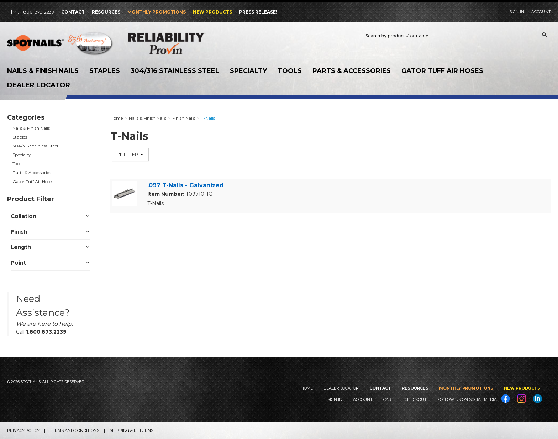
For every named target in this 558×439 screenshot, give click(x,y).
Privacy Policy (23, 430)
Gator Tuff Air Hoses (442, 71)
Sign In (516, 11)
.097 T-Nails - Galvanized (185, 185)
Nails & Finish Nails (43, 71)
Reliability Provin (181, 43)
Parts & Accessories (351, 71)
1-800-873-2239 (37, 12)
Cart (388, 399)
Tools (290, 71)
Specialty (248, 71)
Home (307, 388)
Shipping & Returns (131, 430)
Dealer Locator (38, 85)
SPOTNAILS (60, 45)
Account (541, 11)
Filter (130, 154)
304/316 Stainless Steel (175, 71)
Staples (104, 71)
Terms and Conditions (74, 430)
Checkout (416, 399)
